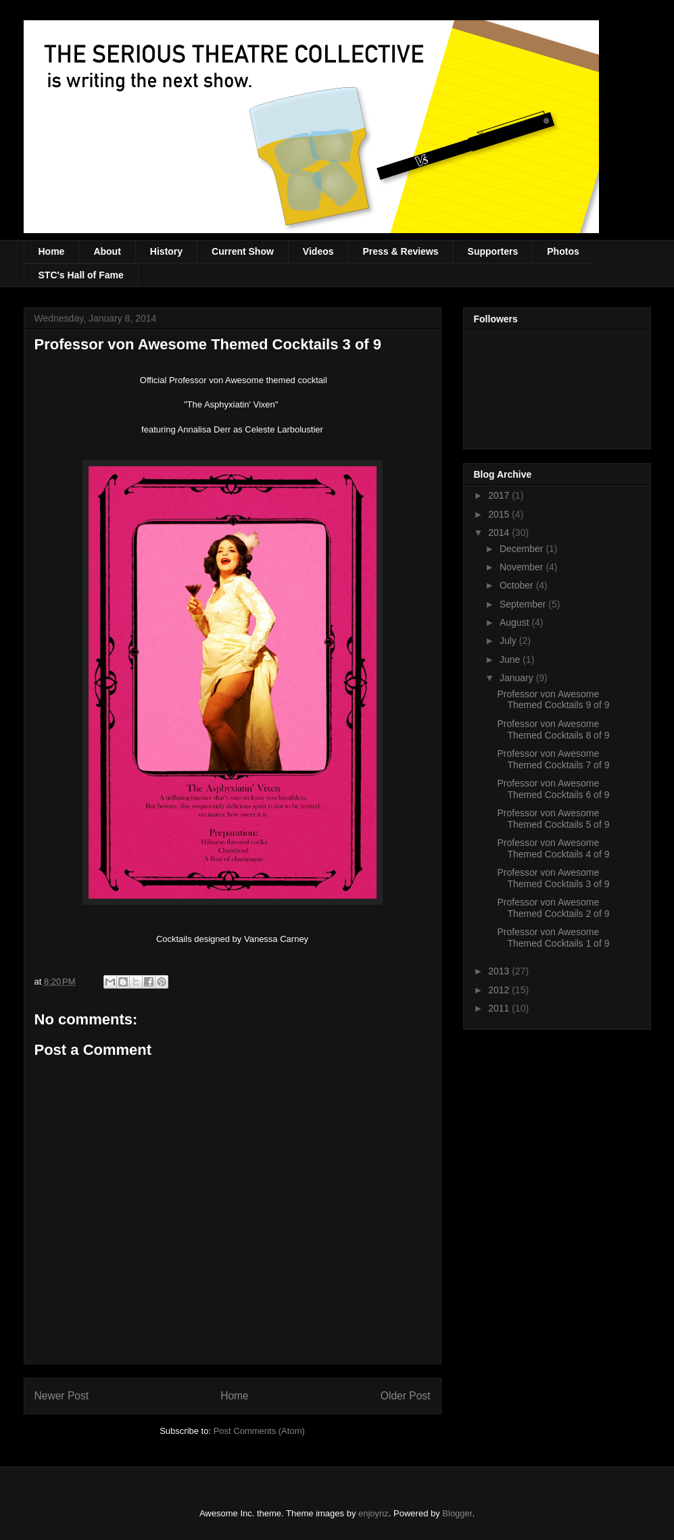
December (523, 548)
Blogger (457, 1513)
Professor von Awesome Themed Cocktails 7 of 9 (553, 759)
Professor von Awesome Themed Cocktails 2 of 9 (553, 908)
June (511, 659)
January (518, 677)
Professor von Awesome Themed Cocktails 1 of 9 (553, 937)
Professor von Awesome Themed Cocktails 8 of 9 (553, 729)
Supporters (493, 251)
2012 (500, 990)
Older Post (406, 1395)
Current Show (243, 251)
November (523, 567)
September (524, 604)
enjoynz (373, 1513)
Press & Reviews (401, 251)
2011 (500, 1008)
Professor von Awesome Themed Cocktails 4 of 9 (553, 848)
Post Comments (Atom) (259, 1431)
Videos (318, 251)
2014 (500, 532)
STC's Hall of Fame (81, 275)
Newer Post (61, 1395)
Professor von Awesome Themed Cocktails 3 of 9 (553, 878)
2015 (500, 514)
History (166, 251)
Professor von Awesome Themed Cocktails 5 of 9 (553, 819)
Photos (563, 251)
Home (52, 251)
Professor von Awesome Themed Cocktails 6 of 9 (553, 789)
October (518, 585)
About (106, 251)
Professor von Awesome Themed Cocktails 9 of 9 (553, 700)
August (515, 622)
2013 (500, 971)
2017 (500, 495)
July (509, 640)
